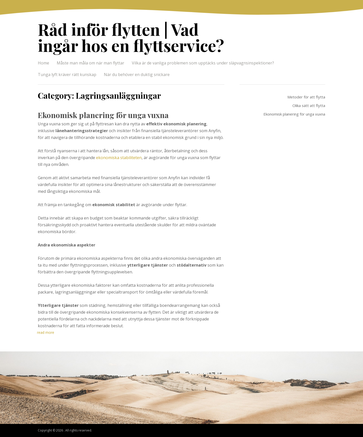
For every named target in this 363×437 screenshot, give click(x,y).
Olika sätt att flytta (308, 105)
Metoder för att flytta (306, 96)
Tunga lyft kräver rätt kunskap (67, 74)
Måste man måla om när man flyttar (90, 63)
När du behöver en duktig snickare (137, 74)
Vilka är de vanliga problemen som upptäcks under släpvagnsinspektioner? (203, 63)
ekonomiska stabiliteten (119, 157)
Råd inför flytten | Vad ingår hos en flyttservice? (131, 37)
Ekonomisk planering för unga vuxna (103, 115)
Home (43, 63)
